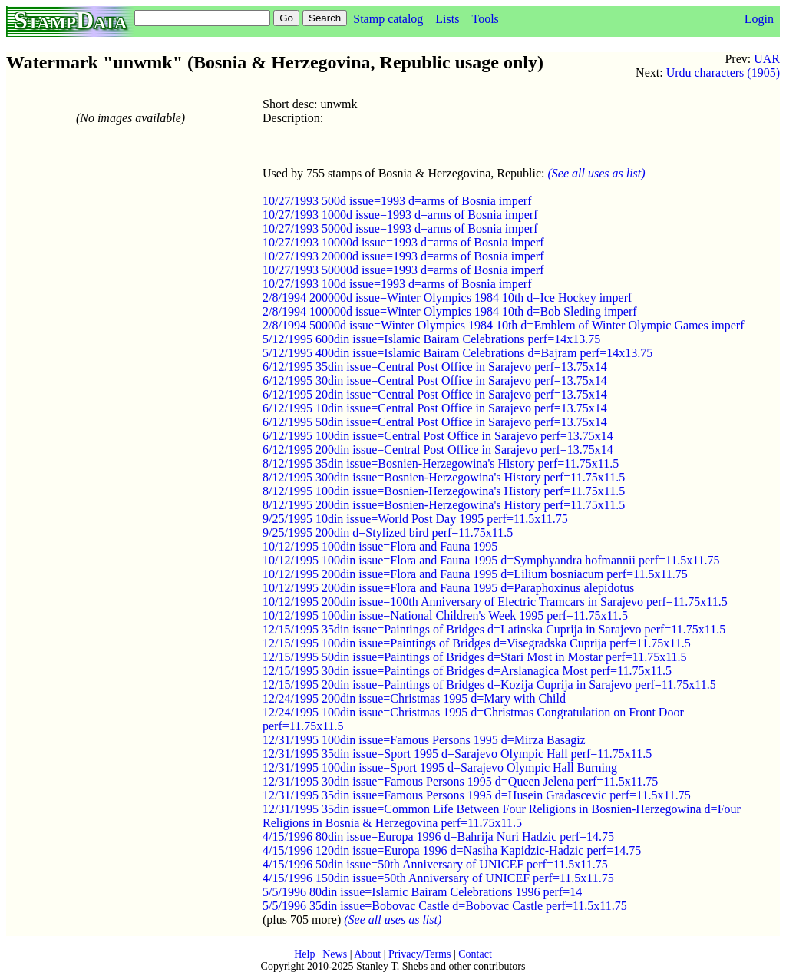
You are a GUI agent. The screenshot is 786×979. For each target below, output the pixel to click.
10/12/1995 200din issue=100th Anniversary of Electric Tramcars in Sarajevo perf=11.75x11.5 (495, 601)
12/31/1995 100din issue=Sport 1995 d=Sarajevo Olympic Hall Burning (440, 767)
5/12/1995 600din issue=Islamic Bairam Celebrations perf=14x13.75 (431, 339)
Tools (484, 18)
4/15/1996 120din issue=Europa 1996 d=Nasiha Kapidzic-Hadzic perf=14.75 (452, 850)
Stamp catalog (388, 18)
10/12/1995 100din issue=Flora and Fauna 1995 (380, 546)
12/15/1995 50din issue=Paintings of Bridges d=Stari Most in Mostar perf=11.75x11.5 (475, 656)
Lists (447, 18)
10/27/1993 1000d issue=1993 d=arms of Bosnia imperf (400, 214)
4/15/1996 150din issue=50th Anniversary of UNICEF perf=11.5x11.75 (438, 878)
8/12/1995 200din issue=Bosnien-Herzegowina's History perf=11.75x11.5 (444, 504)
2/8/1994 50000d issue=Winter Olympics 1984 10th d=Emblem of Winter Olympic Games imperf (503, 325)
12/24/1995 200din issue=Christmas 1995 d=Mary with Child (414, 698)
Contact (475, 954)
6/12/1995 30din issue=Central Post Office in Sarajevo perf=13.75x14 (435, 380)
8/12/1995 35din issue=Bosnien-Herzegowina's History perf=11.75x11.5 (441, 463)
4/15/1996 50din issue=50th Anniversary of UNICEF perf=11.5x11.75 (435, 864)
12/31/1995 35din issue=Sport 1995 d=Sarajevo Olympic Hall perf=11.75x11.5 (457, 753)
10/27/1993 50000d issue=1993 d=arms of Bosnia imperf (403, 269)
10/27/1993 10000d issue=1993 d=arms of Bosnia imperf (403, 242)
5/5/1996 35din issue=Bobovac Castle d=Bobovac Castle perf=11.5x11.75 (445, 905)
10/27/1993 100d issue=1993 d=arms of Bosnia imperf (397, 283)
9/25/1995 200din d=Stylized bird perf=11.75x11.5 (388, 532)
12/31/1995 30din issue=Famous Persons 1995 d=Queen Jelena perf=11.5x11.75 (460, 781)
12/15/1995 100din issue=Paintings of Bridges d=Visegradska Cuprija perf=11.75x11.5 (477, 643)
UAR (767, 58)
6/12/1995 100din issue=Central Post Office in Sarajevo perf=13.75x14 (438, 435)
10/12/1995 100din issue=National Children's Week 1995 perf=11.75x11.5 (445, 615)
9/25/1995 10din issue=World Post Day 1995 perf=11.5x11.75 (415, 518)
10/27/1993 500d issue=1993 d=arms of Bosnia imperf (397, 200)
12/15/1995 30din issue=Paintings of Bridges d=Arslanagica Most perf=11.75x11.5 (467, 670)
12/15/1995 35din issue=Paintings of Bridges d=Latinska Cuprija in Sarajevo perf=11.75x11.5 (494, 629)
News (334, 954)
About (367, 954)
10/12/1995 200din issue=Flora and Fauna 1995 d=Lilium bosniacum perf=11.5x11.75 (475, 573)
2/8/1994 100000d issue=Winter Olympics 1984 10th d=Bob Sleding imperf (450, 311)
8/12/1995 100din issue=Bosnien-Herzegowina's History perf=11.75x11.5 (444, 491)
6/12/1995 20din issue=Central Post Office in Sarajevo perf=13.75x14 (435, 394)
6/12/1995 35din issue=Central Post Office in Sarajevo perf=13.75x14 (435, 366)
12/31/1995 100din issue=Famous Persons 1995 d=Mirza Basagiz (424, 739)
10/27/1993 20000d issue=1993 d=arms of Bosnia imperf (403, 256)
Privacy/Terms (419, 954)
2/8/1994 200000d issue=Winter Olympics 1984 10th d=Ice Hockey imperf (447, 297)
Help (304, 954)
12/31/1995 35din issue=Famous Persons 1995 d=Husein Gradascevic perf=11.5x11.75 (477, 795)
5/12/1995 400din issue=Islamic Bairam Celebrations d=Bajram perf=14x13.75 (457, 352)
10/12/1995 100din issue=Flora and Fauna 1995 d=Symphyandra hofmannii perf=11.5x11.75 (491, 560)
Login (759, 18)
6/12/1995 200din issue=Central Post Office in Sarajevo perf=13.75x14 (438, 449)
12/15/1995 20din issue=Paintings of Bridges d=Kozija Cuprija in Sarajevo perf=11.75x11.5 (489, 684)
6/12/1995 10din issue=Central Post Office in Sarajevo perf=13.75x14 (435, 408)
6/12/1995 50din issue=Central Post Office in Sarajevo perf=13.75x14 (435, 421)
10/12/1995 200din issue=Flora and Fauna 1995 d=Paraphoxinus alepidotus (448, 587)
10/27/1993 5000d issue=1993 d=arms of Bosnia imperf (400, 228)
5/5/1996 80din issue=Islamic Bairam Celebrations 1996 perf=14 (422, 891)
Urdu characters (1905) (723, 72)
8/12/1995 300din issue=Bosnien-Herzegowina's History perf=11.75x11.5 (444, 477)
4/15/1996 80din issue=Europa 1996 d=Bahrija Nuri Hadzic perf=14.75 (438, 836)
